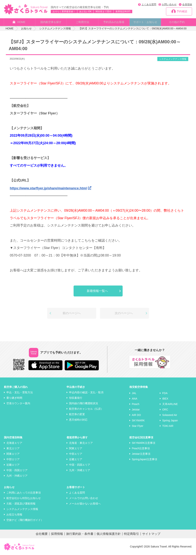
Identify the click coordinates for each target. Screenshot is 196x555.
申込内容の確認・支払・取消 (86, 392)
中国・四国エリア (17, 470)
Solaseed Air (169, 414)
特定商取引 (131, 533)
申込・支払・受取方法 (19, 392)
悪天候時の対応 (78, 419)
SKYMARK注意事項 (143, 442)
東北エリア (13, 448)
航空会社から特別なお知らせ (23, 498)
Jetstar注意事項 (141, 453)
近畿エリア (13, 464)
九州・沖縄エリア (17, 475)
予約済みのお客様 (113, 22)
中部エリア (13, 459)
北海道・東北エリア (81, 442)
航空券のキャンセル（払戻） (86, 408)
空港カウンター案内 (18, 403)
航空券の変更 (77, 414)
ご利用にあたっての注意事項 (23, 492)
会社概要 (42, 533)
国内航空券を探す (50, 22)
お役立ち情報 (14, 514)
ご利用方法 (82, 22)
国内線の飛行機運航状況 (83, 403)
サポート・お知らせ (145, 22)
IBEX (165, 398)
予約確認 (182, 11)
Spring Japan (170, 420)
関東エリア (13, 453)
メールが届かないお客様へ (85, 503)
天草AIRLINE (170, 404)
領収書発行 (75, 397)
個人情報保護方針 (109, 533)
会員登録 (187, 4)
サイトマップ (151, 533)
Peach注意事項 (141, 448)
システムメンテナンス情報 (172, 59)
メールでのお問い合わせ (83, 498)
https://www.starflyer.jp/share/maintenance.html (48, 188)
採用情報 (57, 533)
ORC (165, 409)
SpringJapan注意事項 (144, 459)
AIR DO (136, 414)
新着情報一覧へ (97, 290)
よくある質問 (148, 4)
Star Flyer (137, 425)
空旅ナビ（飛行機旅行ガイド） (24, 519)
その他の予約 (177, 22)
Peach (135, 404)
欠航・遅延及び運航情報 (20, 503)
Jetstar (136, 409)
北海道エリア (14, 442)
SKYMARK (138, 420)
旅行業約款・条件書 (79, 533)
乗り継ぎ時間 (14, 397)
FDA (165, 393)
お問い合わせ (169, 4)
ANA (134, 398)
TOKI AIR (167, 425)
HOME (21, 22)
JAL (134, 393)
